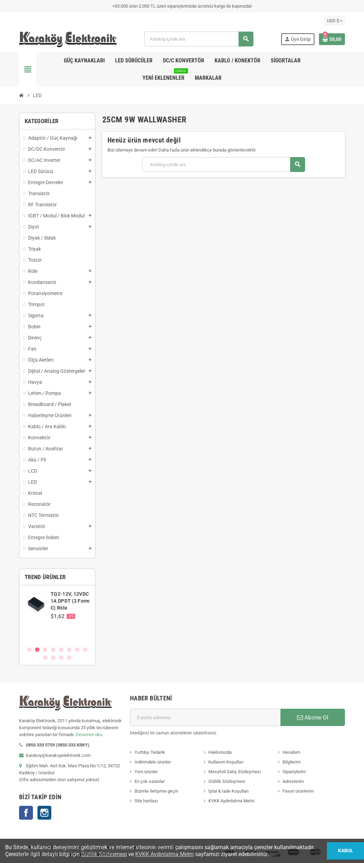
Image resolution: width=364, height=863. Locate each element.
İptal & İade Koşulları (228, 791)
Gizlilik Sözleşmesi (226, 781)
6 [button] (69, 649)
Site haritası (146, 800)
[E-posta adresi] (205, 717)
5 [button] (61, 649)
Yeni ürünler (146, 771)
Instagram (44, 813)
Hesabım (291, 752)
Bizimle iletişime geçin (156, 791)
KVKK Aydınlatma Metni (231, 800)
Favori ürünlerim (298, 791)
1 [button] (29, 649)
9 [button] (45, 657)
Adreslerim (293, 781)
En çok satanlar (150, 781)
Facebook (26, 813)
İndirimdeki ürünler (153, 762)
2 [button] (37, 649)
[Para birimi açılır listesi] (334, 21)
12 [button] (69, 657)
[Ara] (198, 39)
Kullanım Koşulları (225, 762)
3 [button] (45, 649)
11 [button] (61, 657)
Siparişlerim (294, 771)
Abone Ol (312, 717)
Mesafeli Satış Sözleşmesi (234, 771)
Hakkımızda (220, 752)
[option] (57, 615)
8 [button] (85, 649)
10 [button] (53, 657)
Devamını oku (89, 734)
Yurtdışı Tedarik (150, 752)
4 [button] (53, 649)
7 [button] (77, 649)
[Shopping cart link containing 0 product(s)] (332, 39)
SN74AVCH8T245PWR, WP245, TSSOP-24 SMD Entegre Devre (77, 601)
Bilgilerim (292, 762)
